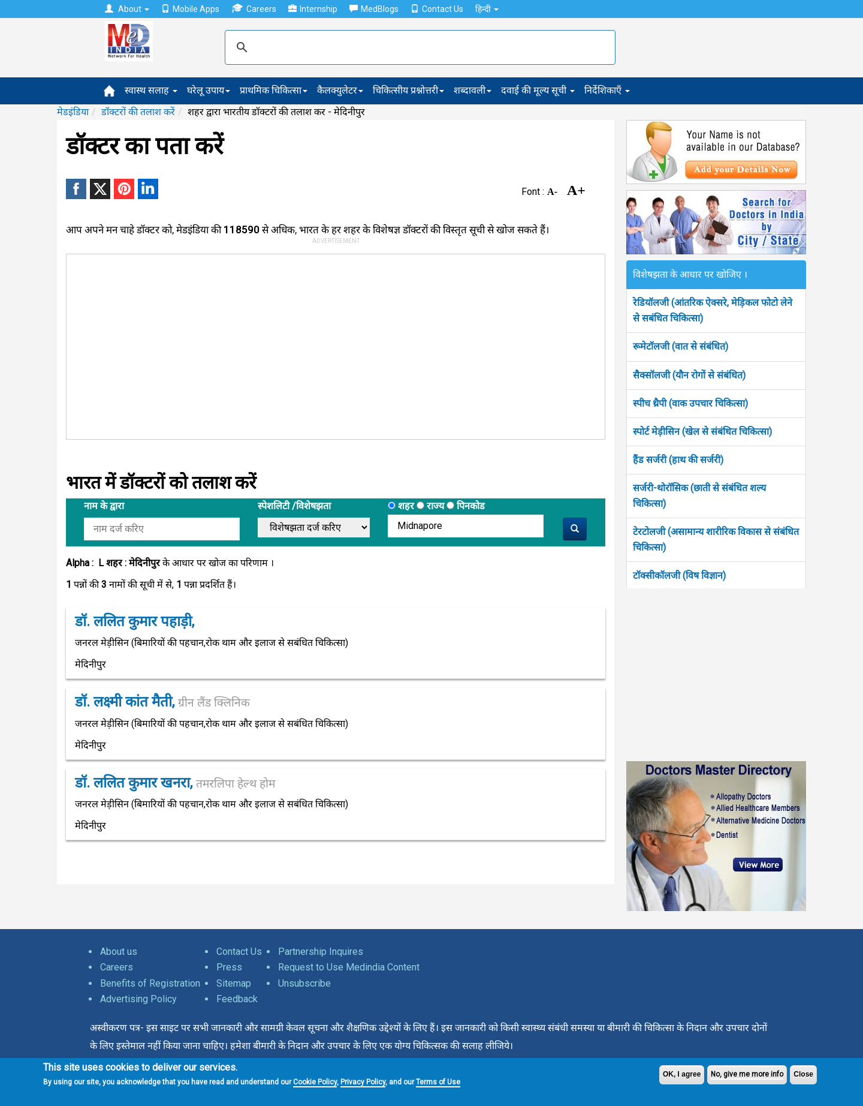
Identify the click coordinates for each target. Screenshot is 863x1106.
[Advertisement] (330, 344)
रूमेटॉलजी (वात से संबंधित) (680, 346)
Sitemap (233, 983)
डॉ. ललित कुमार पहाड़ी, (134, 621)
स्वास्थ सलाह (151, 90)
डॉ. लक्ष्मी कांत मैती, (162, 701)
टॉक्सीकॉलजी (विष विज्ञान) (679, 575)
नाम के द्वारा (104, 506)
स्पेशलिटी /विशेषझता (294, 506)
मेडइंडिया (73, 112)
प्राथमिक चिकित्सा (273, 90)
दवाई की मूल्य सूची (538, 90)
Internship (312, 9)
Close (803, 1074)
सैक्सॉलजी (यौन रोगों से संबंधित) (689, 375)
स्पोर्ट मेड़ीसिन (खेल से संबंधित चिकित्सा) (702, 431)
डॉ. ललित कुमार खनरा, (175, 782)
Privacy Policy (362, 1082)
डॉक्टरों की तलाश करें (138, 112)
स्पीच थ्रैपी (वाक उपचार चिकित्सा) (690, 403)
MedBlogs (374, 9)
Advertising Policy (138, 999)
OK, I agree (682, 1074)
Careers (253, 9)
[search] (418, 47)
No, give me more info (747, 1074)
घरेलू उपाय (208, 90)
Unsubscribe (304, 983)
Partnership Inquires (320, 951)
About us (118, 951)
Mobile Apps (190, 9)
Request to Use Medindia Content (349, 967)
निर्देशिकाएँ (607, 90)
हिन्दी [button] (487, 9)
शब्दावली (472, 90)
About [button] (127, 9)
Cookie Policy (315, 1082)
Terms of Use (438, 1082)
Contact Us (437, 9)
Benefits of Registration (150, 983)
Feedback (237, 999)
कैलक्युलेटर (340, 90)
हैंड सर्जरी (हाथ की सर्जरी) (678, 459)
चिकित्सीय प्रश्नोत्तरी (408, 90)
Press (229, 967)
